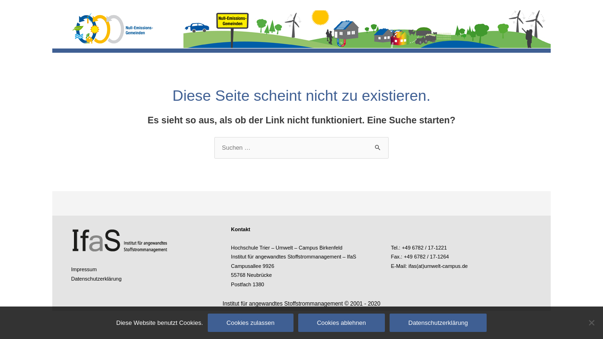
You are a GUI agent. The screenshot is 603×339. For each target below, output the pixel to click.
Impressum (84, 269)
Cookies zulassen (251, 322)
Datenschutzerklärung (96, 279)
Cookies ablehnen (341, 322)
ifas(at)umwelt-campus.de (438, 266)
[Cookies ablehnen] (591, 322)
